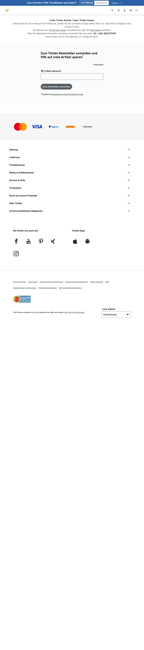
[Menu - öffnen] (137, 10)
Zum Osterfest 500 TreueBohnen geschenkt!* (52, 3)
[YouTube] (28, 242)
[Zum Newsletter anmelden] (56, 87)
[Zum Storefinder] (119, 10)
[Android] (87, 242)
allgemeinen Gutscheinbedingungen (68, 94)
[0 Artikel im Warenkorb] (131, 10)
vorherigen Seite (57, 30)
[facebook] (16, 242)
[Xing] (53, 242)
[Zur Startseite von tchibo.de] (7, 10)
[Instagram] (16, 255)
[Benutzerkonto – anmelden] (125, 10)
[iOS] (75, 242)
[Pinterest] (41, 242)
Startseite (95, 30)
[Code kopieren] (101, 3)
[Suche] (113, 10)
